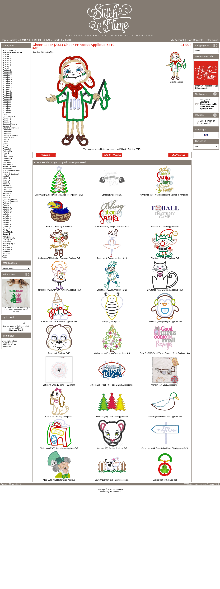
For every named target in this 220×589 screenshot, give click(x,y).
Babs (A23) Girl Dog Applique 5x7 (59, 416)
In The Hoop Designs (11, 170)
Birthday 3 (7, 122)
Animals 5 (7, 62)
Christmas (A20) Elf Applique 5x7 (165, 258)
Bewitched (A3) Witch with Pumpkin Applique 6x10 (59, 290)
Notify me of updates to (208, 104)
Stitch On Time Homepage (206, 86)
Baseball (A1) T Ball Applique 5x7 (165, 226)
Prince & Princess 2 (10, 201)
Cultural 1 (6, 139)
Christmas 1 (7, 130)
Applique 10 (7, 72)
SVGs (4, 257)
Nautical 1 (7, 186)
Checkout (212, 40)
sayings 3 (6, 215)
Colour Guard (8, 137)
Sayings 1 (7, 207)
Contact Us (6, 347)
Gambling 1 (7, 159)
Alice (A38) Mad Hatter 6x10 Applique (59, 480)
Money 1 (6, 180)
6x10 (68, 40)
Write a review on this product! (207, 122)
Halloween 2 (8, 164)
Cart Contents (195, 40)
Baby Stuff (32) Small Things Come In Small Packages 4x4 (165, 353)
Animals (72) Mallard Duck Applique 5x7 (165, 416)
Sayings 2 (7, 213)
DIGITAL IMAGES (9, 51)
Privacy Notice (7, 343)
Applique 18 (7, 87)
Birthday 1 (7, 118)
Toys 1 (5, 246)
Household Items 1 (10, 166)
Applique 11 (7, 74)
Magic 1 (6, 176)
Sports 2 (6, 236)
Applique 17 (7, 85)
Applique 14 (7, 80)
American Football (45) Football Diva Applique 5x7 (112, 385)
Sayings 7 (7, 222)
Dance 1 (6, 141)
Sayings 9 (7, 226)
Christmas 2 (7, 132)
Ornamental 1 (8, 191)
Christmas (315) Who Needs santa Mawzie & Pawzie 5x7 (164, 195)
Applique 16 (7, 83)
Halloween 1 (8, 163)
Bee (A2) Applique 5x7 (112, 321)
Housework (7, 168)
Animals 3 (7, 58)
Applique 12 (7, 76)
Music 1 (6, 182)
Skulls (5, 230)
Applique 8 (7, 110)
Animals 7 (7, 66)
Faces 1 (6, 145)
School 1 (6, 228)
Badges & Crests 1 (10, 116)
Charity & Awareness (11, 128)
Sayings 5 (7, 218)
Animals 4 (7, 60)
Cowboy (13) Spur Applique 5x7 (164, 385)
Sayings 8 (7, 224)
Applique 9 (7, 112)
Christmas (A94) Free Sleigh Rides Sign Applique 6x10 (164, 448)
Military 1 (6, 178)
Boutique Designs (10, 124)
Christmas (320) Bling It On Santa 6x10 (112, 226)
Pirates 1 (6, 197)
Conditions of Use (9, 345)
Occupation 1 (8, 188)
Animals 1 (7, 54)
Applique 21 (7, 95)
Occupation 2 (8, 190)
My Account (177, 40)
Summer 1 (7, 242)
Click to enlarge (176, 81)
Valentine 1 (7, 251)
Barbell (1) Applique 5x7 (112, 195)
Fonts (5, 155)
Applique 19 (7, 89)
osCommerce (115, 492)
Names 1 (6, 184)
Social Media (8, 232)
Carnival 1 (7, 126)
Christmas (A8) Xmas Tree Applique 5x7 (112, 416)
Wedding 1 (7, 253)
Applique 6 (7, 107)
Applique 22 (7, 97)
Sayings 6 (7, 220)
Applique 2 (7, 91)
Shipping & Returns (9, 341)
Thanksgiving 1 (9, 244)
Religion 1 (7, 203)
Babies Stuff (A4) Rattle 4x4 (165, 480)
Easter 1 (6, 143)
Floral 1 (6, 153)
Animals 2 (7, 56)
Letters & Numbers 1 (11, 174)
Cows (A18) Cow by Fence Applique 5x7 (112, 480)
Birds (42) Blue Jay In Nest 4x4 (59, 226)
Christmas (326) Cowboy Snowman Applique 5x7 (59, 258)
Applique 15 (7, 81)
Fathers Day (8, 151)
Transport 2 (7, 249)
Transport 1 (7, 247)
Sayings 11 (7, 211)
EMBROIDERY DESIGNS (35, 40)
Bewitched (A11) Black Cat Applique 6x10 (165, 290)
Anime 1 (6, 68)
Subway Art (7, 240)
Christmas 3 (7, 134)
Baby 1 (5, 114)
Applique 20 (7, 93)
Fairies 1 (6, 147)
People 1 (6, 195)
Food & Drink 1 (9, 157)
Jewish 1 (6, 172)
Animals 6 (7, 64)
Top (4, 40)
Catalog (13, 40)
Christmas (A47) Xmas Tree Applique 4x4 (112, 353)
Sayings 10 (7, 209)
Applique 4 (7, 103)
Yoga (5, 255)
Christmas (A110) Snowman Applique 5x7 (59, 321)
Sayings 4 (7, 217)
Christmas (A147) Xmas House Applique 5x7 (59, 448)
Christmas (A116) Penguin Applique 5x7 (165, 321)
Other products (201, 88)
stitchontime (118, 489)
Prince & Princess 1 (10, 199)
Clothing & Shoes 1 (10, 136)
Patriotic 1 (7, 193)
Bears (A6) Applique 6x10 (59, 353)
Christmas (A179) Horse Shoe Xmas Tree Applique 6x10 (59, 195)
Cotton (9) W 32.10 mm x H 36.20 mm (59, 385)
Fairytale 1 (7, 149)
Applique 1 (7, 70)
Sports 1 (57, 40)
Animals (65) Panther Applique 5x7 (112, 448)
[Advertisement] (110, 520)
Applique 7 (7, 109)
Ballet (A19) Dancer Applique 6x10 (112, 258)
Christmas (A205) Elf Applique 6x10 (112, 290)
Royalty (6, 205)
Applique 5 (7, 105)
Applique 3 (7, 101)
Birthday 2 (7, 120)
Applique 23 (7, 99)
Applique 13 (7, 78)
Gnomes (6, 161)
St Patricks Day (9, 238)
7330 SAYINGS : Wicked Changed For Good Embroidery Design (16, 309)
